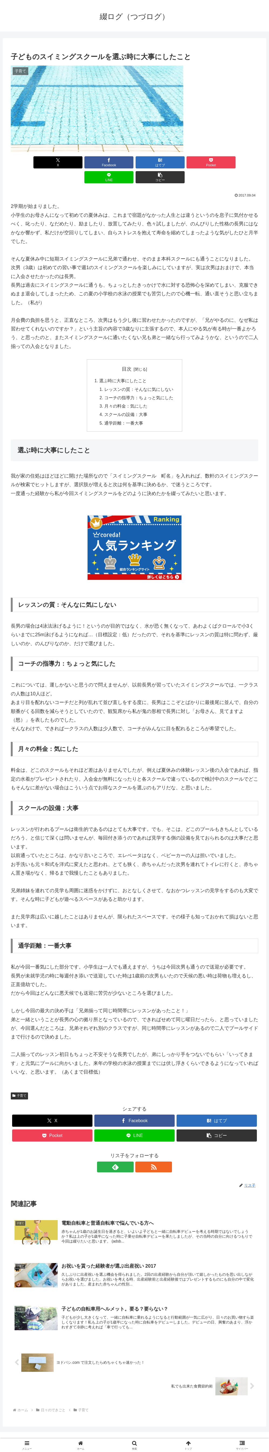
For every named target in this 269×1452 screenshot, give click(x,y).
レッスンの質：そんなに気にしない (138, 375)
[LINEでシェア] (197, 162)
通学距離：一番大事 (123, 410)
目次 (127, 354)
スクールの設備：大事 (125, 401)
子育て (19, 1083)
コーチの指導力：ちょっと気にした (138, 383)
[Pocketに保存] (155, 162)
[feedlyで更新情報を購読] (128, 1154)
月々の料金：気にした (125, 392)
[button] (238, 162)
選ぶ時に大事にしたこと (123, 366)
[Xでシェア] (30, 162)
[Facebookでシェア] (72, 162)
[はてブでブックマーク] (113, 162)
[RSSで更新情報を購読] (140, 1154)
